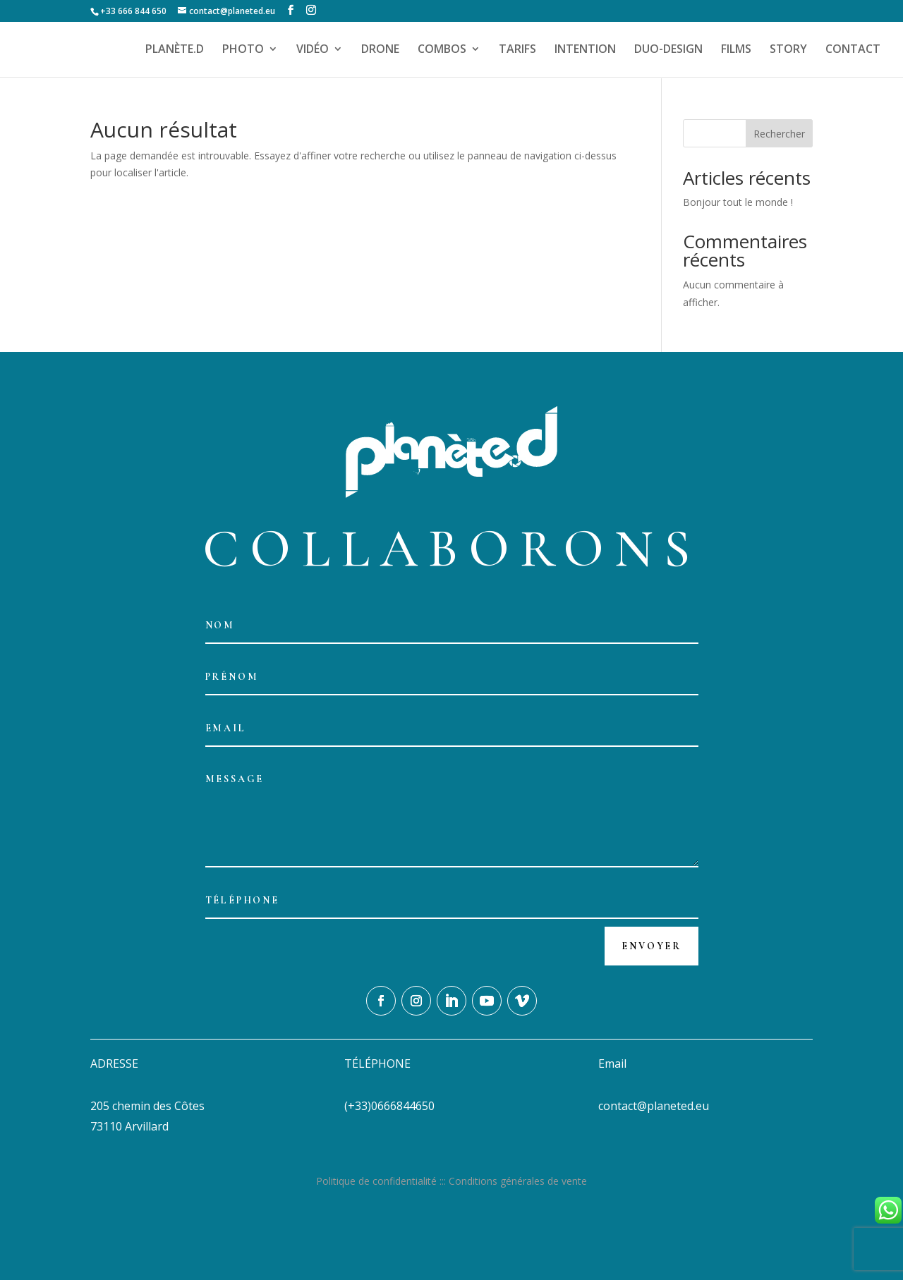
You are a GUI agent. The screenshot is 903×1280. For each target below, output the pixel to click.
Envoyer (651, 946)
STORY (788, 50)
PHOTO (243, 50)
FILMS (736, 50)
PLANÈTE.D (174, 50)
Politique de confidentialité (376, 1181)
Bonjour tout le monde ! (738, 202)
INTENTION (585, 50)
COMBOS (442, 50)
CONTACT (852, 50)
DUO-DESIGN (668, 50)
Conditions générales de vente (518, 1181)
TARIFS (517, 50)
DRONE (380, 50)
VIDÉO (312, 50)
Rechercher (779, 133)
